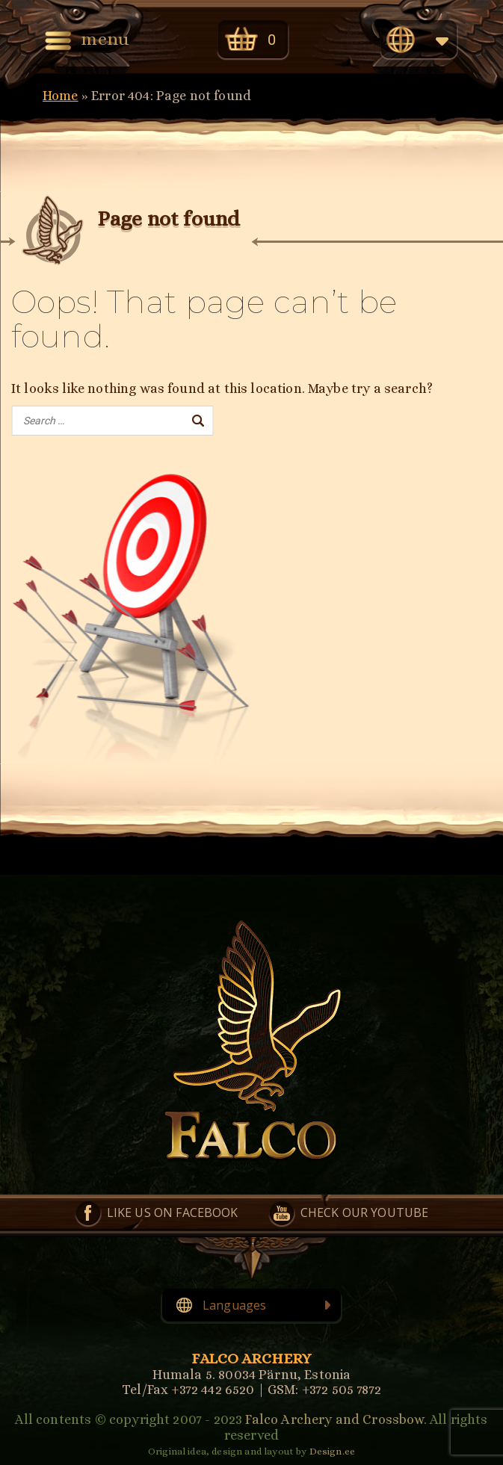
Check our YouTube (364, 1212)
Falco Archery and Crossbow (334, 1419)
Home (60, 95)
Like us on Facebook (172, 1212)
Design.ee (332, 1451)
